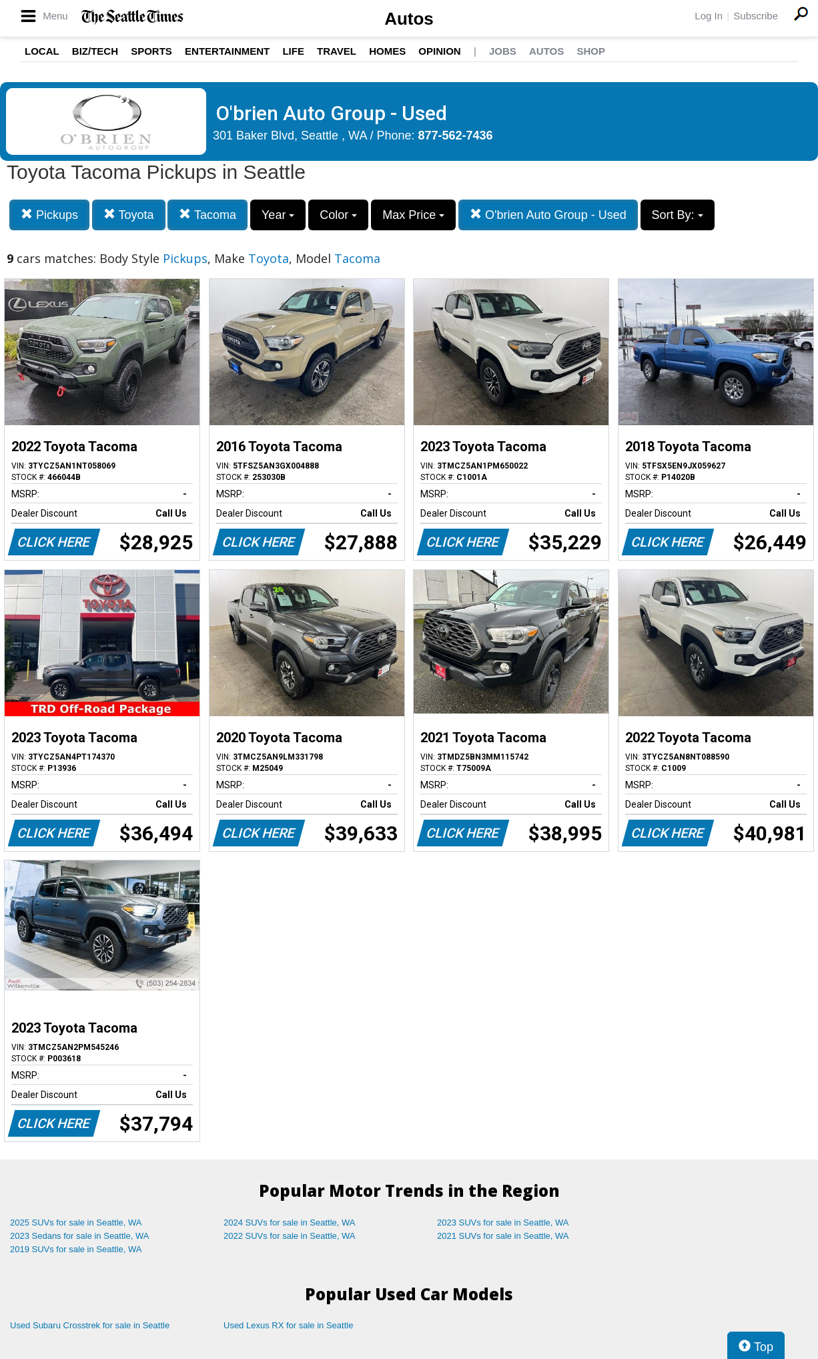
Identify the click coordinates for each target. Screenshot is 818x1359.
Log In (709, 15)
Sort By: (677, 215)
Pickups (49, 215)
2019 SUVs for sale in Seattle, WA (76, 1249)
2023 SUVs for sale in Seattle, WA (503, 1222)
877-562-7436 (455, 135)
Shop (590, 51)
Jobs (502, 51)
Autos (409, 19)
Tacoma (207, 215)
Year (278, 215)
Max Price (413, 215)
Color (338, 215)
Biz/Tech (95, 51)
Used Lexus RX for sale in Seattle (288, 1325)
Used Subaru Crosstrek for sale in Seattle (89, 1325)
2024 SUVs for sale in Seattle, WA (290, 1222)
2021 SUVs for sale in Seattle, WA (503, 1236)
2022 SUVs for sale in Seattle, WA (290, 1236)
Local (42, 51)
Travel (336, 51)
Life (293, 51)
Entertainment (227, 51)
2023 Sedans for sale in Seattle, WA (79, 1236)
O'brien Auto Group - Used (548, 215)
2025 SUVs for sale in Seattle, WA (76, 1222)
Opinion (439, 51)
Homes (387, 51)
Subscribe (755, 15)
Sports (151, 51)
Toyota (128, 215)
